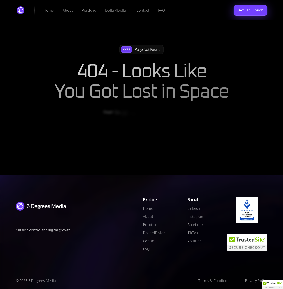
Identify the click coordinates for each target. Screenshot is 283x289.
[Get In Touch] (250, 10)
